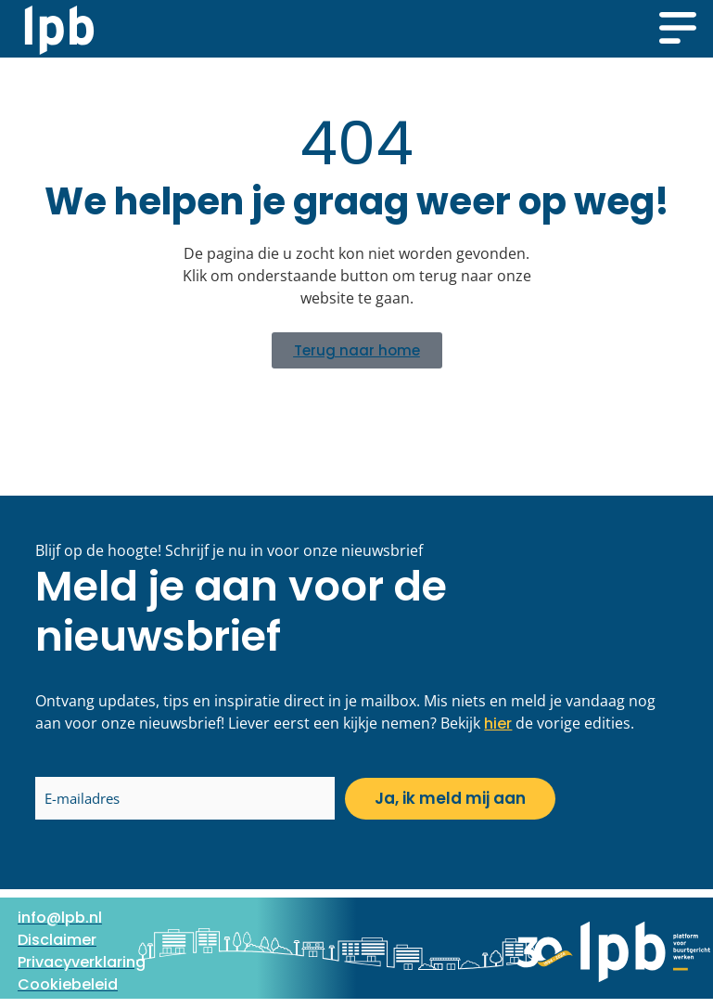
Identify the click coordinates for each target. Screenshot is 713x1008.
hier (498, 723)
